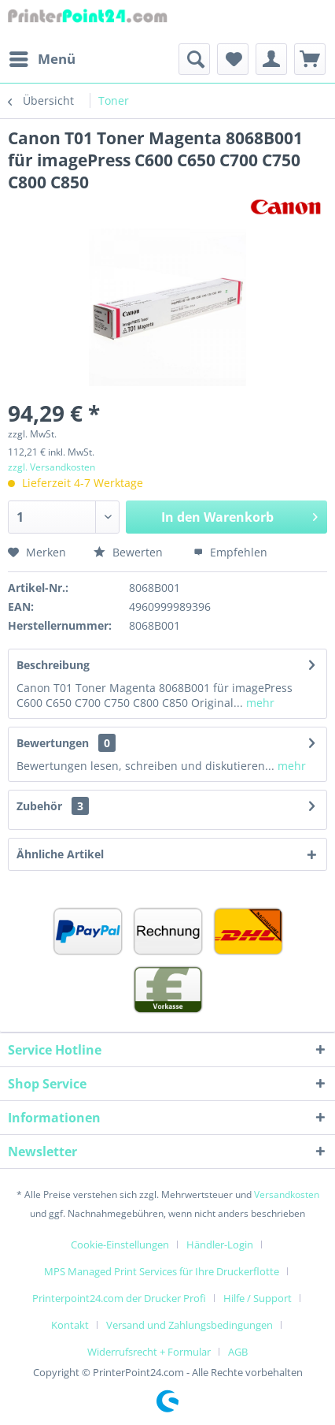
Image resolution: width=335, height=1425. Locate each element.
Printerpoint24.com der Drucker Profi (119, 1298)
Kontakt (70, 1325)
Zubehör (53, 805)
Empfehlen (230, 552)
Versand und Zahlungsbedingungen (189, 1325)
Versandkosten (286, 1194)
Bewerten (128, 552)
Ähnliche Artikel (60, 853)
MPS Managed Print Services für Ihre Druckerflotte (161, 1271)
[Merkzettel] (232, 59)
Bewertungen (53, 742)
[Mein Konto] (271, 59)
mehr (258, 702)
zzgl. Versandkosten (51, 467)
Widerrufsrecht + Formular (149, 1352)
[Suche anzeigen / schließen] (194, 59)
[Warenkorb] (310, 59)
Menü (42, 57)
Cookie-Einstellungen (120, 1244)
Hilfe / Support (257, 1298)
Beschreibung (53, 664)
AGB (238, 1352)
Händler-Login (219, 1244)
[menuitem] (41, 59)
